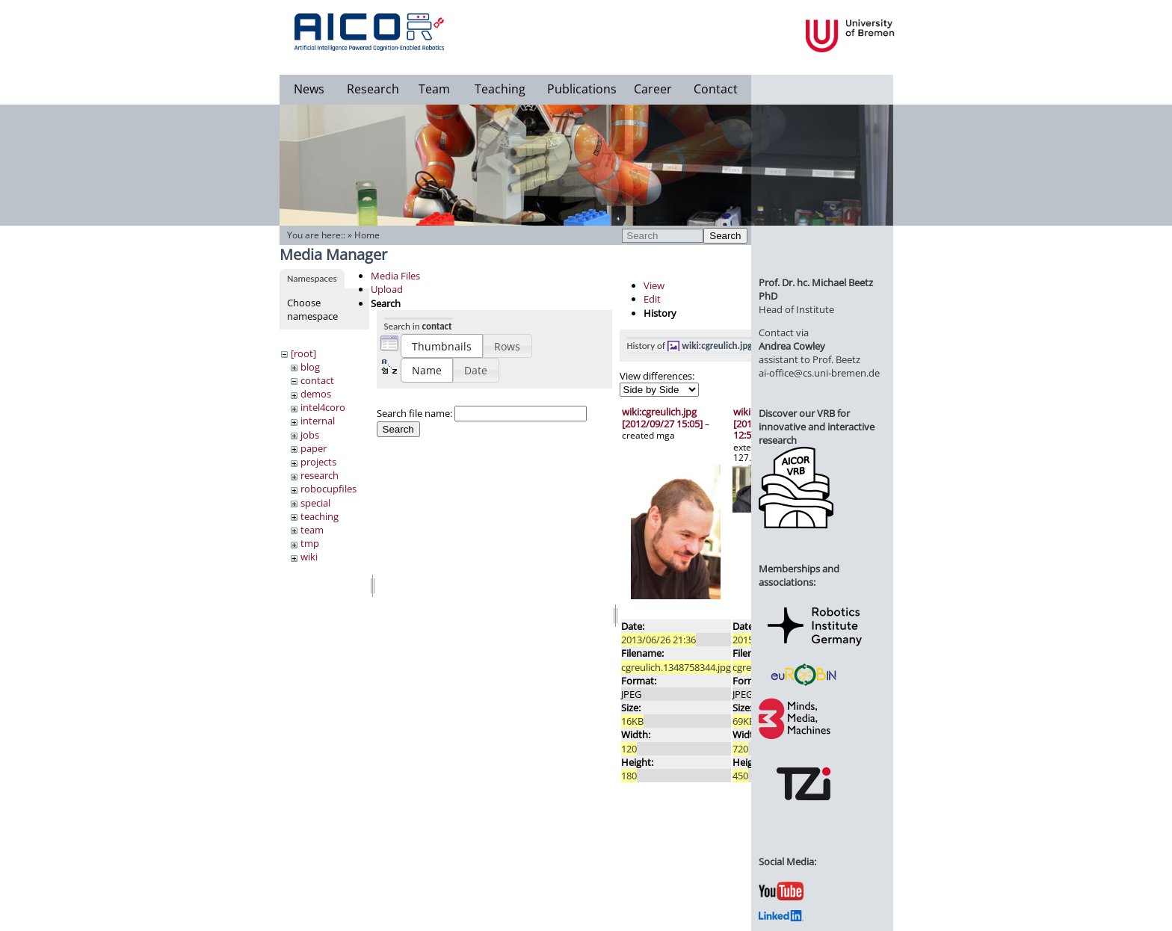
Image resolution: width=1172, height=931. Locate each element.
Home (367, 235)
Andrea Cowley (792, 346)
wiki (309, 556)
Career (653, 89)
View (654, 285)
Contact (716, 89)
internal (317, 420)
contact (317, 380)
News (309, 89)
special (315, 503)
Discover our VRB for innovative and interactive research (817, 426)
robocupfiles (328, 488)
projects (318, 461)
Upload (387, 289)
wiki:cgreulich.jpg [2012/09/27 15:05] (662, 417)
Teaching (500, 89)
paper (313, 448)
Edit (652, 299)
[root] (303, 353)
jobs (309, 435)
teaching (319, 516)
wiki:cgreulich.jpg (717, 345)
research (319, 475)
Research (373, 89)
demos (315, 393)
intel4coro (322, 407)
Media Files (395, 275)
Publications (582, 89)
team (312, 529)
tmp (309, 543)
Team (434, 89)
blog (310, 367)
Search (725, 235)
